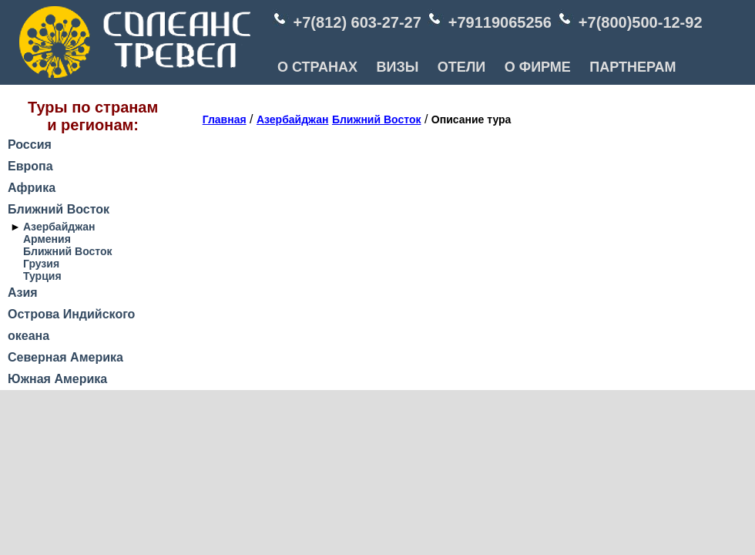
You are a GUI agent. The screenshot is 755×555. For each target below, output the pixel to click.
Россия (30, 144)
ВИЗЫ (397, 67)
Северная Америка (65, 357)
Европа (30, 166)
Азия (23, 292)
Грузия (41, 263)
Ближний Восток (58, 209)
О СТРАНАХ (317, 67)
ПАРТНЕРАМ (632, 67)
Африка (31, 187)
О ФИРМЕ (538, 67)
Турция (42, 276)
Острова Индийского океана (71, 325)
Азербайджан (59, 226)
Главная (225, 119)
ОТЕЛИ (462, 67)
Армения (47, 239)
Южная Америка (57, 378)
